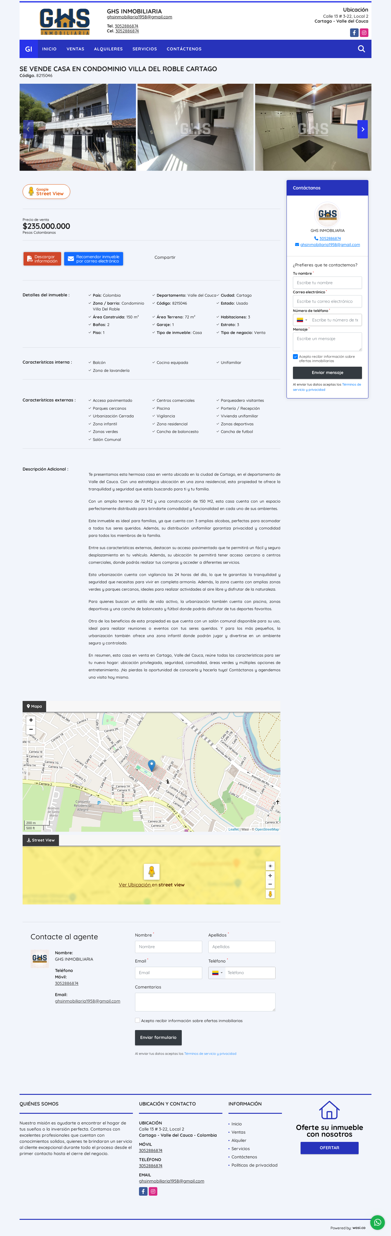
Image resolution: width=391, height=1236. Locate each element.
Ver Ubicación (135, 885)
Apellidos (218, 935)
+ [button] (31, 720)
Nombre (144, 935)
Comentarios (148, 987)
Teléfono (218, 961)
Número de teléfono (311, 310)
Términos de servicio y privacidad (210, 1053)
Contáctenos (184, 49)
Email (141, 961)
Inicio (49, 49)
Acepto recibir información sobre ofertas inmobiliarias (192, 1020)
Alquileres (108, 49)
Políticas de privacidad (255, 1165)
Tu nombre (303, 273)
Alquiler (239, 1140)
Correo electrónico (310, 291)
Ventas (75, 49)
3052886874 (126, 26)
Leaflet (233, 829)
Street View (47, 191)
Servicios (145, 49)
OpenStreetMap (267, 829)
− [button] (31, 730)
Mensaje (301, 329)
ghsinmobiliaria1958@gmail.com (139, 17)
